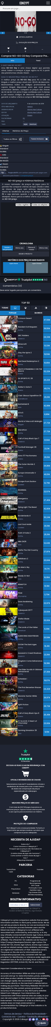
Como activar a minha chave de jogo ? (26, 856)
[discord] (33, 1019)
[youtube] (44, 1019)
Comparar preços (26, 176)
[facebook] (37, 1019)
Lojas (11, 872)
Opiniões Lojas (35, 890)
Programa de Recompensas (35, 882)
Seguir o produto (25, 254)
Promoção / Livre (35, 888)
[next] (48, 33)
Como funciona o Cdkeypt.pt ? (25, 846)
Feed (38, 60)
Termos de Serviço (13, 1013)
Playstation (15, 889)
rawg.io (30, 107)
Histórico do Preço (20, 131)
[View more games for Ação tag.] (25, 125)
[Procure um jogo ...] (25, 8)
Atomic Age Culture (34, 110)
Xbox (16, 885)
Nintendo (15, 893)
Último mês (43, 248)
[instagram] (47, 1019)
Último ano (20, 248)
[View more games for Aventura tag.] (33, 125)
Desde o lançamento (7, 248)
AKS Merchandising (35, 895)
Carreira (21, 1016)
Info (12, 60)
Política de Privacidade (35, 1013)
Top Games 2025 (35, 892)
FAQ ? (25, 858)
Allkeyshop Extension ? (25, 860)
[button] (18, 149)
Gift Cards (35, 885)
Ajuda (41, 1023)
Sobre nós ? (25, 844)
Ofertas (5, 131)
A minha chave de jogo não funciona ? (25, 853)
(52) (32, 280)
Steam (29, 115)
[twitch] (30, 1019)
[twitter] (40, 1019)
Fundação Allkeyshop (37, 1016)
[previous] (2, 33)
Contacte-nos (9, 1016)
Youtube (40, 869)
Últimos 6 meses (31, 248)
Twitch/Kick (11, 869)
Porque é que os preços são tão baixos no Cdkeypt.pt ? (25, 850)
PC (16, 881)
